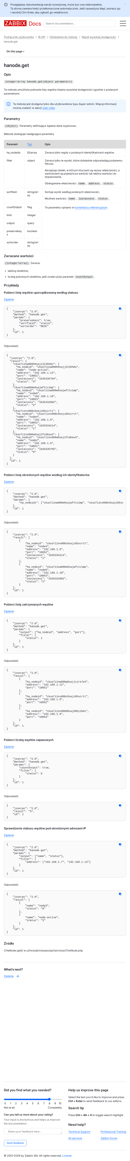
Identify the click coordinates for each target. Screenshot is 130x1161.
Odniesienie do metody (63, 37)
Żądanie (9, 298)
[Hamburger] (123, 23)
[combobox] (80, 23)
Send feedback (15, 1143)
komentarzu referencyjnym (91, 206)
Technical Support (79, 1131)
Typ (29, 143)
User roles (48, 107)
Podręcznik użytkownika (19, 37)
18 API (41, 37)
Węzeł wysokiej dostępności (99, 37)
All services (75, 1138)
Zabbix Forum (109, 1138)
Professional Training (113, 1131)
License (67, 1155)
